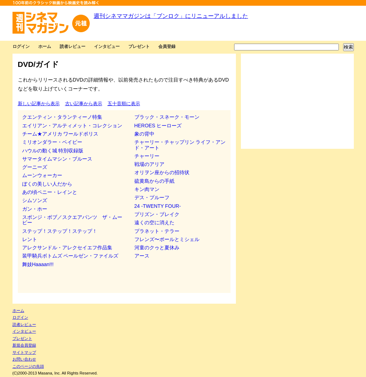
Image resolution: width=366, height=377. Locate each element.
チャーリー (146, 156)
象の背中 (144, 134)
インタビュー (107, 46)
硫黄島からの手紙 (154, 181)
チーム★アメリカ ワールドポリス (60, 134)
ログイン (21, 46)
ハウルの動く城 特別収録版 (53, 150)
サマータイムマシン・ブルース (57, 159)
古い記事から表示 (83, 103)
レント (29, 239)
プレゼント (139, 46)
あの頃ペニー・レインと (49, 192)
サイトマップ (24, 352)
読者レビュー (72, 46)
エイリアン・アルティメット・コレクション (72, 125)
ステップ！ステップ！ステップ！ (59, 231)
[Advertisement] (297, 101)
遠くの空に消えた (154, 222)
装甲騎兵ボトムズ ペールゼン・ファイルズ (70, 256)
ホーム (44, 46)
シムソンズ (34, 200)
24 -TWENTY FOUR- (157, 206)
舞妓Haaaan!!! (38, 264)
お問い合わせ (24, 359)
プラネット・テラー (156, 231)
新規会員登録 (24, 345)
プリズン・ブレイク (156, 214)
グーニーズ (34, 167)
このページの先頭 (28, 366)
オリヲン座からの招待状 (161, 172)
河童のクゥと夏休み (156, 247)
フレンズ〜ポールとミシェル (166, 239)
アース (141, 256)
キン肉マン (146, 189)
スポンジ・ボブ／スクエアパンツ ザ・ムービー (72, 219)
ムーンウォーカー (42, 175)
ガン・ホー (34, 209)
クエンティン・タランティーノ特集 (62, 117)
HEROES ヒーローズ (158, 125)
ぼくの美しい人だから (47, 184)
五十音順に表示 (124, 103)
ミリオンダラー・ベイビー (52, 142)
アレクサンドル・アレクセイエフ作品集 (67, 247)
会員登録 (166, 46)
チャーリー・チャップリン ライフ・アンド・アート (180, 144)
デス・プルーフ (151, 197)
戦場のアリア (149, 164)
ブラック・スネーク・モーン (166, 117)
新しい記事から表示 (39, 103)
